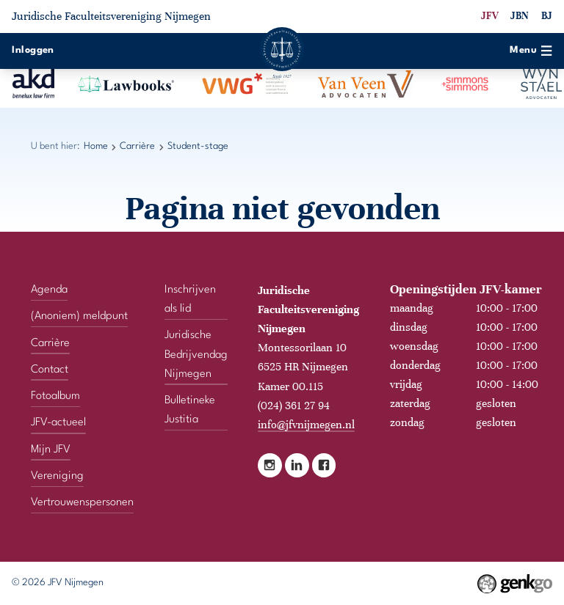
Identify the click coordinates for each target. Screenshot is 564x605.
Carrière (137, 146)
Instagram (270, 465)
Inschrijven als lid (190, 300)
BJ (546, 16)
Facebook (324, 465)
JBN (519, 16)
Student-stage (197, 146)
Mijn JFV (50, 449)
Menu (531, 50)
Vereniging (57, 476)
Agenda (49, 290)
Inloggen (33, 50)
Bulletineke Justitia (189, 410)
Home (96, 146)
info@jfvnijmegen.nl (306, 424)
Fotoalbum (55, 396)
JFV (490, 16)
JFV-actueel (58, 422)
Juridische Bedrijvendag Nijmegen (196, 354)
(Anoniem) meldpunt (79, 316)
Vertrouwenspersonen (82, 502)
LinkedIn (297, 465)
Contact (49, 369)
